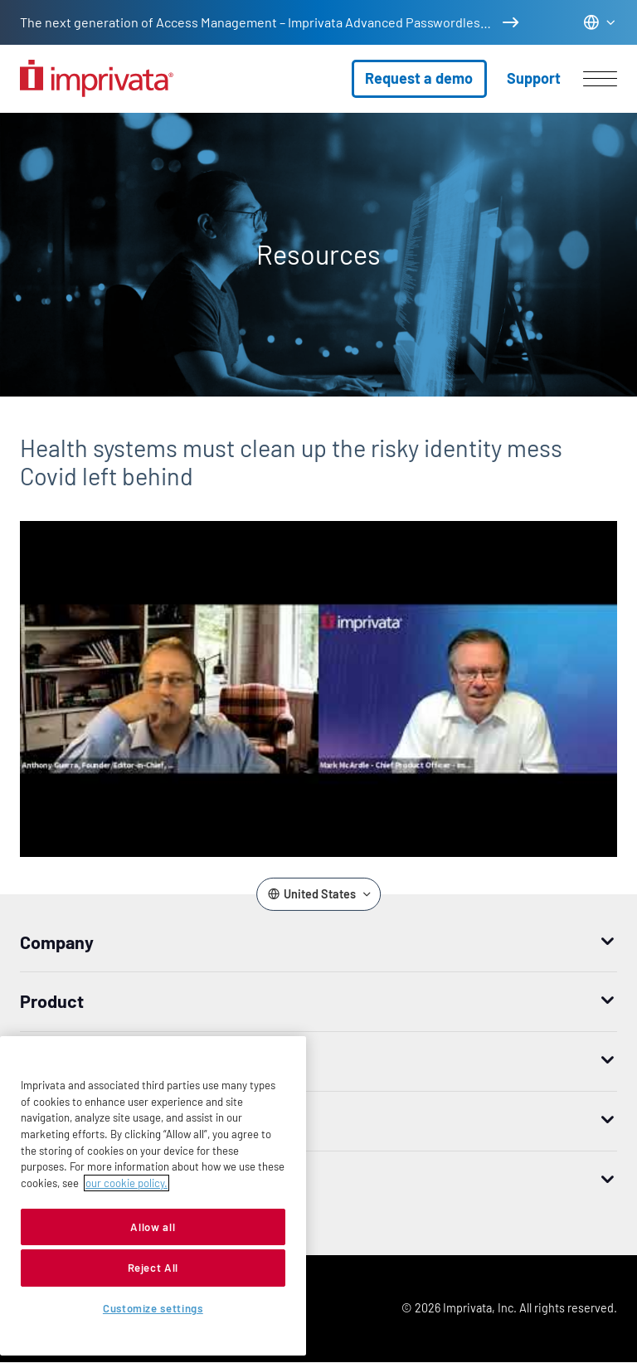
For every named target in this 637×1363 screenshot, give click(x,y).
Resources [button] (62, 1120)
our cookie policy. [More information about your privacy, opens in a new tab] (126, 1183)
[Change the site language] (599, 22)
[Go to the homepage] (96, 78)
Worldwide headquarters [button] (117, 1179)
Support (534, 78)
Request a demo (419, 78)
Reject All (153, 1267)
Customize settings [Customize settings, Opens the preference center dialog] (153, 1308)
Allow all (152, 1227)
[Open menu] (600, 79)
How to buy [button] (63, 1060)
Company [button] (57, 941)
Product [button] (52, 1000)
